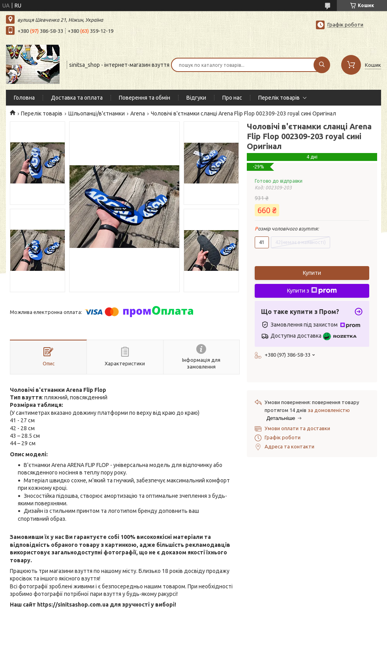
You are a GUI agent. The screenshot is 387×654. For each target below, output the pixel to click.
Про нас (232, 97)
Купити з (312, 290)
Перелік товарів (279, 97)
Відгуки (196, 97)
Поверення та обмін (144, 97)
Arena (137, 113)
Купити (312, 273)
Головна (24, 97)
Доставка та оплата (77, 97)
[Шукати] (322, 65)
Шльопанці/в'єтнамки (96, 113)
